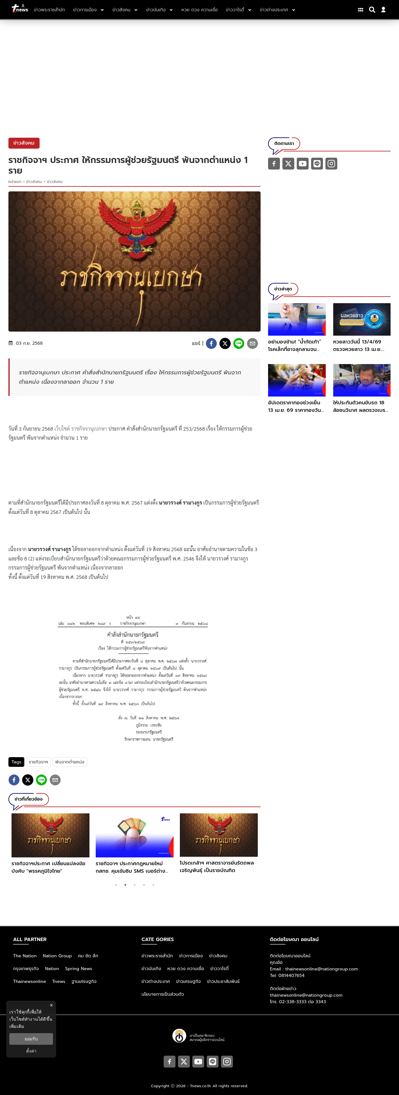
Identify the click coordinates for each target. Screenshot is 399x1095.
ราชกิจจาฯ (38, 762)
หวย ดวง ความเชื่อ (185, 968)
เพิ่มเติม (16, 1026)
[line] (238, 343)
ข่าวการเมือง (191, 956)
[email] (252, 343)
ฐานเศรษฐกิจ (84, 981)
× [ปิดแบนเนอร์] (51, 1005)
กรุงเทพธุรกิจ (26, 968)
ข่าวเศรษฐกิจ (188, 981)
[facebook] (211, 343)
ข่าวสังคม (34, 182)
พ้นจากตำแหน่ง (69, 762)
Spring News (78, 968)
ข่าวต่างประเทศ (156, 981)
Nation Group (57, 956)
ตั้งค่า (31, 1050)
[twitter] (225, 343)
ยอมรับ (31, 1038)
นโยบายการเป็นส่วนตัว (163, 994)
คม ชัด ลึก (88, 956)
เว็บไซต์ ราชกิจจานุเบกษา (81, 428)
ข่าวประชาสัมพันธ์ (223, 981)
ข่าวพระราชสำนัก (157, 956)
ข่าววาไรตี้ (219, 968)
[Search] (373, 9)
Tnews (58, 981)
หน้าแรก (15, 182)
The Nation (25, 956)
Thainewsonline (29, 981)
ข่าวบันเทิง (151, 968)
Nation (52, 968)
